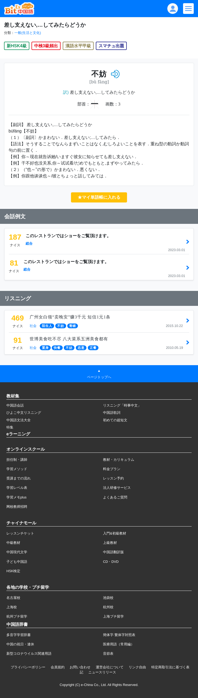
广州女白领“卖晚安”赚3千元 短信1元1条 (70, 317)
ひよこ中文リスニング (23, 413)
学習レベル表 (16, 488)
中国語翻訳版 (113, 552)
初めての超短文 (115, 420)
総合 (29, 243)
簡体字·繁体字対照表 (119, 635)
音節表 (108, 654)
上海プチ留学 (113, 616)
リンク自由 (137, 667)
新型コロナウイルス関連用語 (29, 654)
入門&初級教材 (114, 533)
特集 (9, 427)
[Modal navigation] (188, 8)
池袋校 (108, 598)
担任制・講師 (16, 460)
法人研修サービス (117, 488)
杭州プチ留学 (16, 616)
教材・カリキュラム (118, 460)
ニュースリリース (102, 672)
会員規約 (58, 667)
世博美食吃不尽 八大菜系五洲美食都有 (69, 339)
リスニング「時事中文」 (122, 405)
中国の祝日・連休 (20, 644)
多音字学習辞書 (18, 635)
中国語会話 (15, 405)
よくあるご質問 (115, 497)
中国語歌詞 (111, 413)
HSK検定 (13, 571)
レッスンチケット (20, 533)
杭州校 (108, 607)
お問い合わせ (80, 667)
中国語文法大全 (18, 420)
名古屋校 (13, 598)
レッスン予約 (113, 478)
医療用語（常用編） (118, 644)
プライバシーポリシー (28, 667)
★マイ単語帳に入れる (99, 197)
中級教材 (13, 543)
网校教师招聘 (16, 507)
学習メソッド (16, 469)
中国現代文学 (16, 552)
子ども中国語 (16, 562)
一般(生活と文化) (27, 33)
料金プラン (111, 469)
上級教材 (110, 543)
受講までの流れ (18, 478)
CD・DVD (111, 562)
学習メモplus (16, 497)
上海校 (11, 607)
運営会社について (110, 667)
